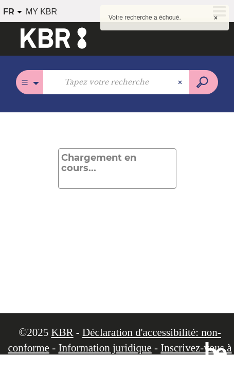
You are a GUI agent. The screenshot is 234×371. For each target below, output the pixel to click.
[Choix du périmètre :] (29, 82)
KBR (62, 332)
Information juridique (104, 348)
